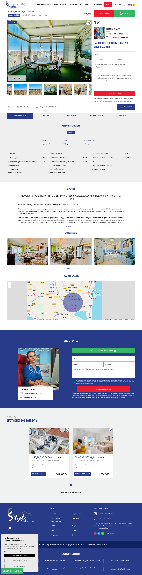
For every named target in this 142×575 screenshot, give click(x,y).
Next (90, 51)
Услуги (92, 4)
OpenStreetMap (118, 319)
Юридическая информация (55, 545)
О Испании (84, 4)
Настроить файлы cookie (19, 561)
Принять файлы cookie (20, 555)
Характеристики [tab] (20, 116)
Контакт (99, 4)
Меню (118, 4)
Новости (54, 530)
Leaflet (106, 319)
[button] (8, 107)
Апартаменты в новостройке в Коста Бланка (87, 561)
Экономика (122, 116)
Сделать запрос (104, 13)
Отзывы (74, 530)
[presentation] (104, 86)
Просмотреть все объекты (71, 492)
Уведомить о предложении (47, 107)
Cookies (83, 545)
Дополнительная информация (15, 551)
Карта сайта (91, 545)
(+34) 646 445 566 (111, 533)
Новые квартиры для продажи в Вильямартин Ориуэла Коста (120, 568)
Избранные (54, 535)
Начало (37, 4)
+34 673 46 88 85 (114, 34)
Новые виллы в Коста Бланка (55, 560)
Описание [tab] (45, 116)
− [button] (9, 286)
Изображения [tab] (71, 116)
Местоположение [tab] (96, 116)
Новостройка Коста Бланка (120, 560)
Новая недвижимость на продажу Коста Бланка (54, 568)
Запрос (108, 4)
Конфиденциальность (72, 545)
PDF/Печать (23, 107)
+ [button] (9, 283)
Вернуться (126, 107)
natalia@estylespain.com (117, 37)
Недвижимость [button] (47, 4)
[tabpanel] (49, 453)
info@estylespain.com (105, 513)
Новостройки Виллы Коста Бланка (87, 568)
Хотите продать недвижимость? (66, 4)
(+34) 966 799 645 (104, 519)
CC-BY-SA (131, 319)
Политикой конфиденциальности (88, 381)
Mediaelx (109, 545)
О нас (53, 526)
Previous (9, 51)
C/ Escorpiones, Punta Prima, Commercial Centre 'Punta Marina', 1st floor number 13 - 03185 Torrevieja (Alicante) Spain (115, 526)
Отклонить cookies (20, 566)
